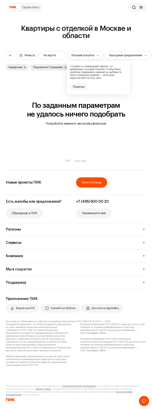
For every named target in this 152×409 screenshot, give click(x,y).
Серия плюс (31, 7)
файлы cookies (43, 389)
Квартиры (81, 161)
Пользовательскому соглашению (79, 386)
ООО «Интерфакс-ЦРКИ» (93, 333)
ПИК (67, 161)
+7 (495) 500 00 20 (92, 201)
